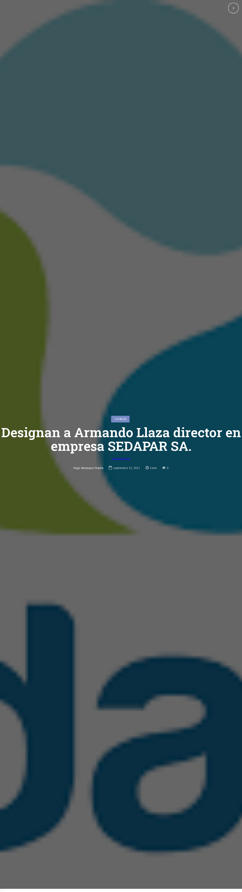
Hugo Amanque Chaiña (88, 424)
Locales (120, 375)
